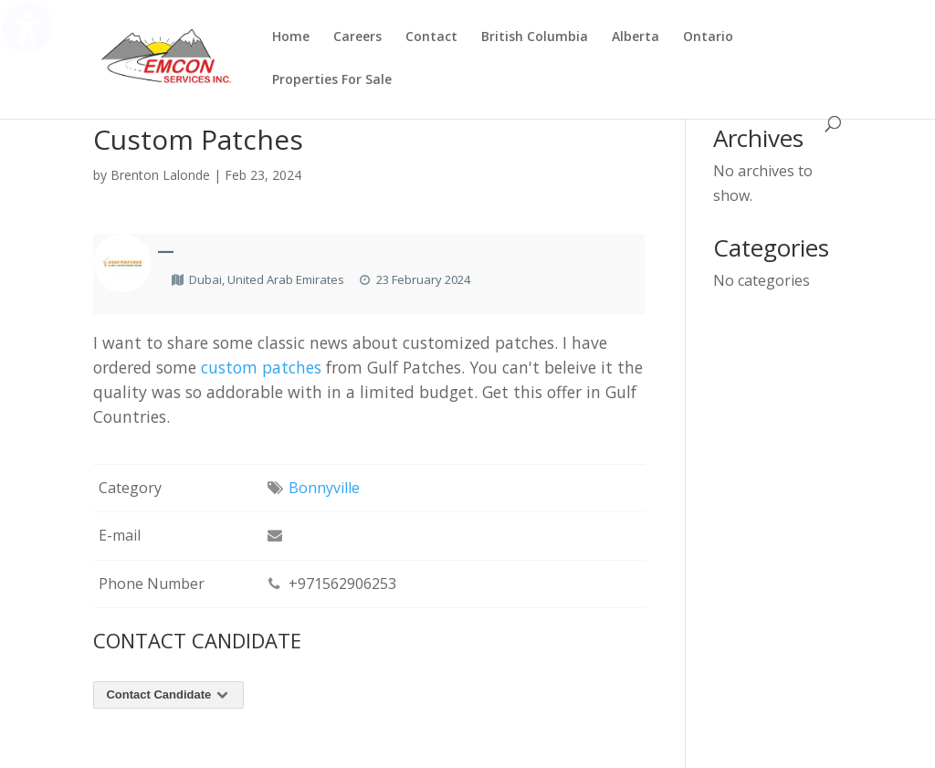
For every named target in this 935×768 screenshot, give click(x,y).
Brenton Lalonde (160, 175)
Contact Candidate (168, 694)
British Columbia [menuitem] (534, 37)
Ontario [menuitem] (708, 37)
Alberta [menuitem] (635, 37)
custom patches (261, 367)
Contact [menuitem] (431, 37)
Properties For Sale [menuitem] (332, 80)
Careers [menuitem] (357, 37)
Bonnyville (324, 488)
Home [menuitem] (291, 37)
